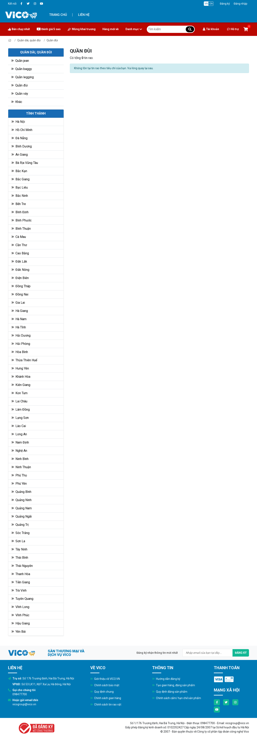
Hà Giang (19, 311)
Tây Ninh (19, 549)
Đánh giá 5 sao (49, 29)
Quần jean (20, 61)
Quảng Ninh (21, 500)
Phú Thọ (19, 475)
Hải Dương (21, 335)
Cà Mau (18, 237)
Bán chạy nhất (19, 29)
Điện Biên (20, 278)
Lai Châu (19, 401)
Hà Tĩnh (18, 327)
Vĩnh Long (20, 607)
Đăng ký (225, 3)
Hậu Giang (20, 623)
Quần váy (19, 93)
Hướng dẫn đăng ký (166, 678)
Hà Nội (18, 122)
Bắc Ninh (19, 196)
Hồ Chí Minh (21, 130)
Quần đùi (52, 40)
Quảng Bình (21, 492)
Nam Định (20, 442)
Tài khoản (211, 29)
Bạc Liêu (19, 187)
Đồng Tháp (21, 286)
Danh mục (133, 29)
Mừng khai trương (82, 29)
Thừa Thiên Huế (24, 360)
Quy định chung (102, 691)
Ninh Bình (20, 459)
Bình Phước (21, 220)
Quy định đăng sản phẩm (169, 691)
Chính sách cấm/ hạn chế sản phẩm (176, 698)
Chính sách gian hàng (105, 698)
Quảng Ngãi (21, 516)
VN (206, 3)
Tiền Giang (20, 582)
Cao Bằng (20, 253)
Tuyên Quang (22, 599)
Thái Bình (19, 557)
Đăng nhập (240, 3)
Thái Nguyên (22, 566)
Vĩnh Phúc (20, 615)
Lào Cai (18, 426)
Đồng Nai (19, 294)
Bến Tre (18, 204)
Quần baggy (21, 69)
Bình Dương (21, 146)
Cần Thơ (19, 245)
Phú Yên (19, 483)
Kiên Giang (20, 385)
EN (211, 3)
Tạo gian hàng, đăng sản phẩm (173, 685)
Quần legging (22, 77)
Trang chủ (58, 15)
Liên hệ (84, 15)
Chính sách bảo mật (104, 685)
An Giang (19, 154)
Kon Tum (19, 393)
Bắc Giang (20, 179)
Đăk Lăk (19, 261)
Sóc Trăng (20, 533)
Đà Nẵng (19, 138)
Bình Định (20, 212)
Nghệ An (19, 451)
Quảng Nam (21, 508)
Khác (16, 102)
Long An (19, 434)
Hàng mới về (110, 29)
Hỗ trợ (233, 29)
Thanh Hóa (20, 574)
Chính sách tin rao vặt (105, 704)
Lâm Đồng (20, 409)
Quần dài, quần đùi (29, 40)
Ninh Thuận (21, 467)
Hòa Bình (19, 352)
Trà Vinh (19, 590)
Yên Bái (18, 631)
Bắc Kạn (19, 171)
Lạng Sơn (20, 418)
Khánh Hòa (20, 377)
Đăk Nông (20, 270)
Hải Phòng (20, 344)
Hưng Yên (20, 368)
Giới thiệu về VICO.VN (105, 678)
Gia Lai (18, 303)
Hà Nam (19, 319)
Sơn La (18, 541)
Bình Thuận (21, 228)
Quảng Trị (20, 525)
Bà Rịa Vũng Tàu (24, 163)
